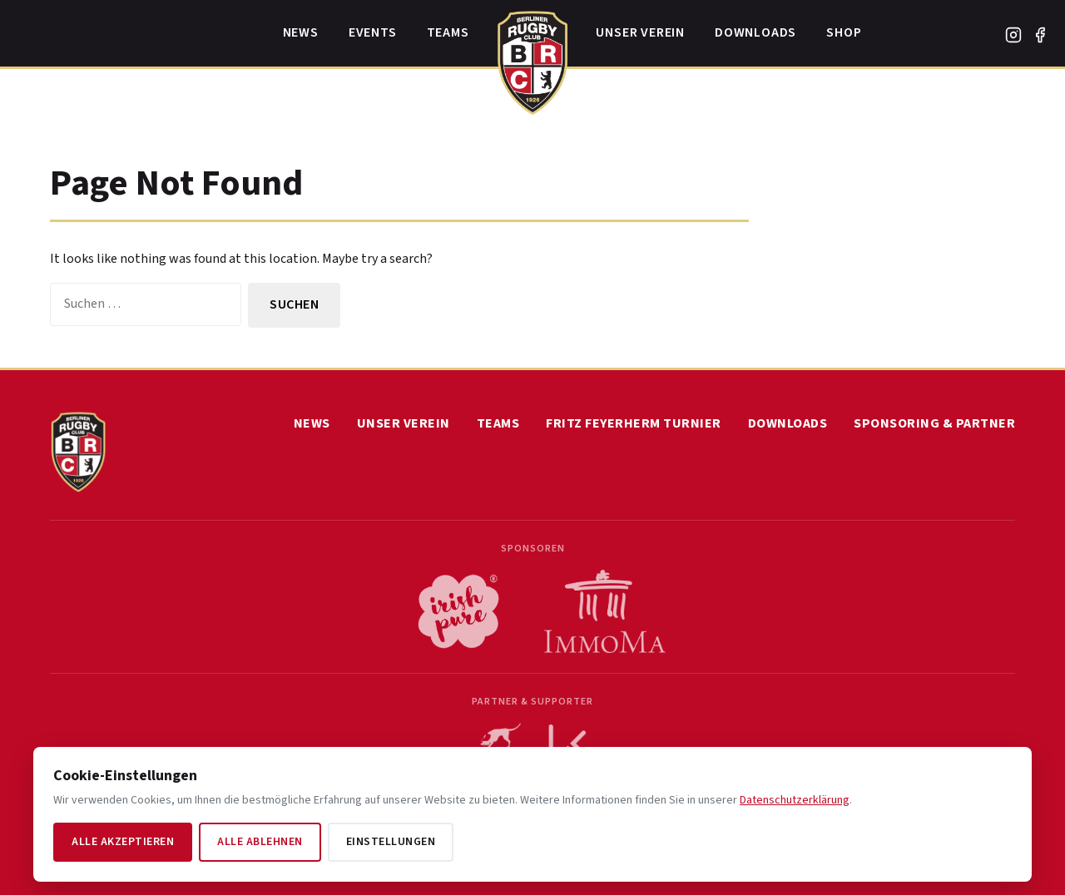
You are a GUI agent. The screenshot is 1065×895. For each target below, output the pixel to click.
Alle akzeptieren (123, 841)
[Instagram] (1013, 35)
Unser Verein (640, 32)
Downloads (755, 32)
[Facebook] (1040, 35)
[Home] (533, 58)
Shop (843, 32)
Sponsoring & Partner (934, 423)
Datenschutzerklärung (795, 800)
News (301, 32)
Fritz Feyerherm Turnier (633, 423)
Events (373, 32)
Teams (448, 32)
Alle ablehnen (260, 841)
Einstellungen (391, 841)
